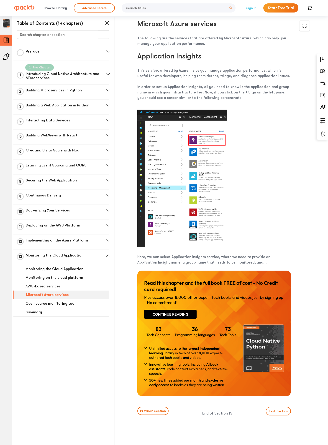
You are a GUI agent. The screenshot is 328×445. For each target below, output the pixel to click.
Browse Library (55, 8)
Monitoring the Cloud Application (54, 269)
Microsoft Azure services (47, 295)
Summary (34, 312)
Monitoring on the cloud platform (54, 278)
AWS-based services (43, 286)
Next (278, 411)
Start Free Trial (281, 8)
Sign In (251, 8)
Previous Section (153, 411)
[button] (108, 51)
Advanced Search (94, 8)
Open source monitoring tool (50, 304)
